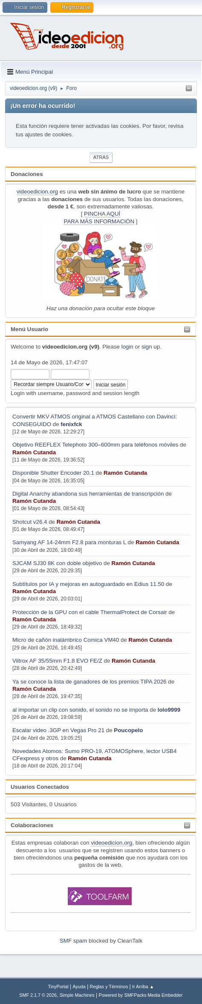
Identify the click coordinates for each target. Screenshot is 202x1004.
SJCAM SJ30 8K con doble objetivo (57, 563)
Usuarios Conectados (40, 787)
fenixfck (71, 424)
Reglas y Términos (109, 986)
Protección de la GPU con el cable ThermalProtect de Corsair (89, 612)
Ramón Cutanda (34, 452)
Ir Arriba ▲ (143, 986)
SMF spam (73, 941)
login (127, 346)
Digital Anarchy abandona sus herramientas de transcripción (88, 493)
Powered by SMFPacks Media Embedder (141, 995)
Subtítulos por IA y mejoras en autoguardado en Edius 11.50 (88, 584)
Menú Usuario (29, 329)
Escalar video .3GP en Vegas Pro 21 (58, 730)
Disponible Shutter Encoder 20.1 (53, 473)
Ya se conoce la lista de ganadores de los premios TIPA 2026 (89, 681)
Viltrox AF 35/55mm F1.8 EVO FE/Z (57, 661)
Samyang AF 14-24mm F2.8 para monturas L (69, 542)
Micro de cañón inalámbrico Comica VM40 (65, 640)
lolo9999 (169, 710)
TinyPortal (58, 986)
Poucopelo (128, 730)
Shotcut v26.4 (29, 522)
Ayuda (78, 986)
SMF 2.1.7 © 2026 (38, 995)
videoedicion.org (37, 191)
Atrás (101, 157)
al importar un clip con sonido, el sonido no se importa (80, 710)
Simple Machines (77, 995)
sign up (150, 346)
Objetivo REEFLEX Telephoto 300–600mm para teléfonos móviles (95, 444)
